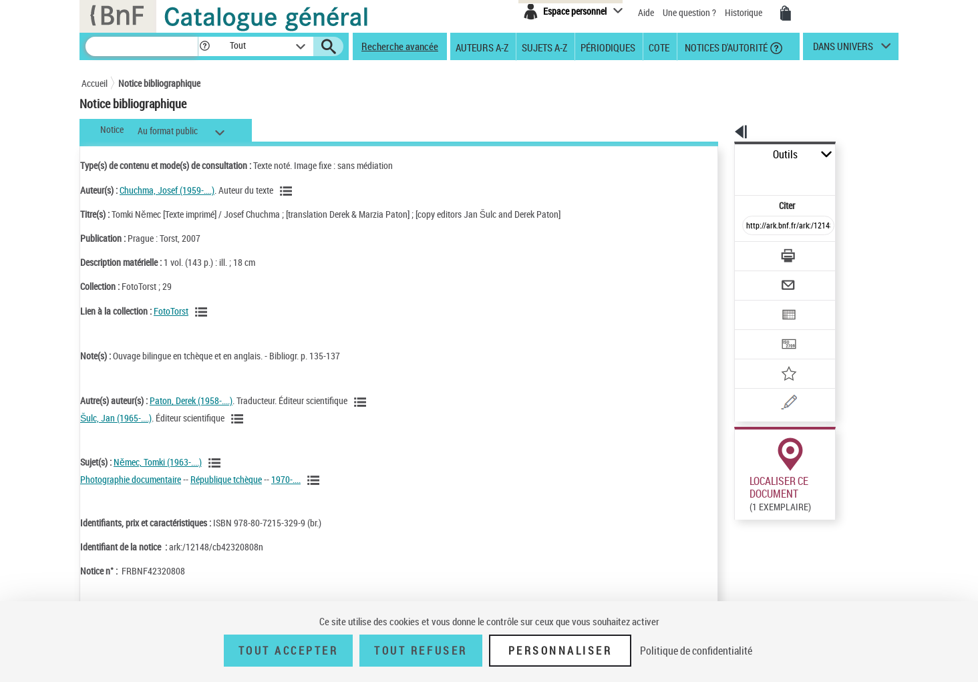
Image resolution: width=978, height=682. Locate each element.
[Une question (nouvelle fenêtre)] (776, 357)
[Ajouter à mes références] (758, 331)
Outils (719, 155)
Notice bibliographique (159, 83)
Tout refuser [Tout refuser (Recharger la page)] (420, 650)
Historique (744, 12)
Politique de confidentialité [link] (696, 650)
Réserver (745, 500)
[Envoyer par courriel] (750, 252)
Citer (729, 176)
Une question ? (689, 12)
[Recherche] (142, 46)
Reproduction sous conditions (837, 500)
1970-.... (286, 479)
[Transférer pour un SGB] (756, 305)
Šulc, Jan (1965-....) (116, 417)
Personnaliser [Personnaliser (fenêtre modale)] (560, 650)
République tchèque (226, 479)
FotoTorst (171, 311)
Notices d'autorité (725, 46)
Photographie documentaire (130, 479)
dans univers (843, 49)
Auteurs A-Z (482, 46)
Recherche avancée (399, 46)
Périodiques (608, 46)
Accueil (95, 83)
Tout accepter (288, 650)
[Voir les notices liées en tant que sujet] (216, 463)
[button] (204, 46)
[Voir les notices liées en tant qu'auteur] (288, 191)
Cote (659, 46)
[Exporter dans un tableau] (760, 279)
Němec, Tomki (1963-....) (158, 462)
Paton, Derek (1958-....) (191, 400)
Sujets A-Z (544, 46)
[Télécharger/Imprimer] (753, 226)
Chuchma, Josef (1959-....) (167, 190)
